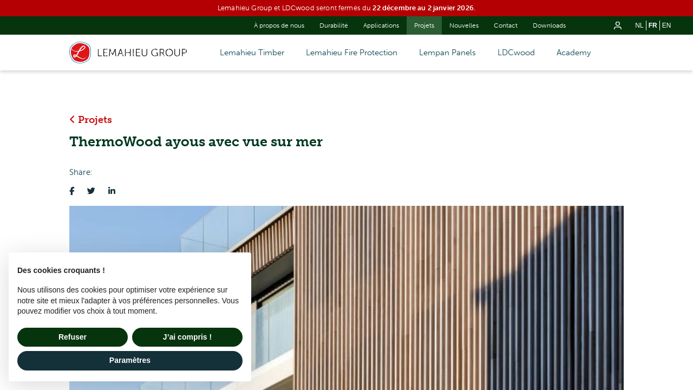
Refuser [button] (72, 337)
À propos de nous (279, 25)
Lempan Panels (447, 52)
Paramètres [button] (130, 360)
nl (639, 25)
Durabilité (333, 25)
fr (653, 25)
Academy (574, 52)
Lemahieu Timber (252, 52)
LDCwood (516, 52)
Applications (381, 25)
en (666, 25)
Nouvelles (464, 25)
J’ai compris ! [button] (187, 337)
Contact (506, 25)
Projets (424, 25)
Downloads (549, 25)
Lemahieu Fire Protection (351, 52)
